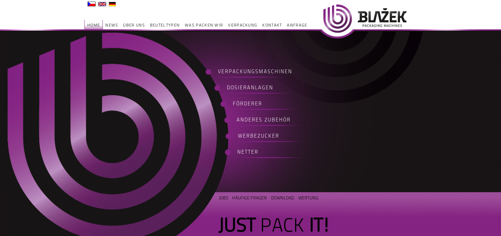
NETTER (247, 152)
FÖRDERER (247, 104)
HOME (93, 25)
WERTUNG (308, 197)
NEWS (111, 25)
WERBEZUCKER (258, 136)
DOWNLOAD (282, 197)
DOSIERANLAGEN (250, 88)
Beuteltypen (165, 25)
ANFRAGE (297, 25)
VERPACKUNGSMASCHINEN (251, 71)
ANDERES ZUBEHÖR (264, 120)
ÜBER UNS (134, 25)
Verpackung (242, 25)
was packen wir (204, 25)
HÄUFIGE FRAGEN (249, 197)
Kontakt (272, 25)
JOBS (223, 197)
